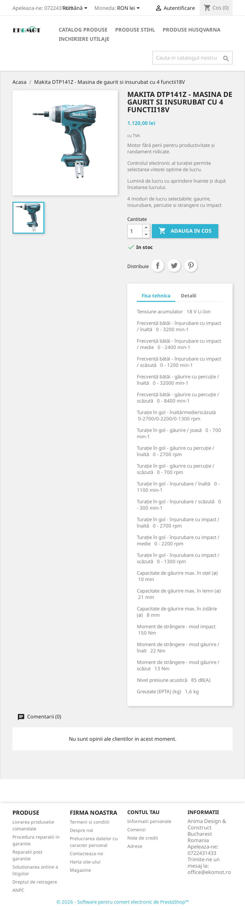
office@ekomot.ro (209, 872)
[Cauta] (192, 57)
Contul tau (143, 812)
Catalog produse (83, 29)
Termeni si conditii (89, 822)
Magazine (80, 870)
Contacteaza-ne (86, 853)
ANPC (18, 890)
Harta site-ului (85, 862)
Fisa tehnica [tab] (156, 295)
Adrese (134, 846)
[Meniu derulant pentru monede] (129, 8)
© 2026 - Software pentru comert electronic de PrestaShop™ (122, 902)
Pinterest (190, 265)
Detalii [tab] (188, 295)
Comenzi (136, 829)
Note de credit (142, 838)
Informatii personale (149, 821)
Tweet (174, 265)
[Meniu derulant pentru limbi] (76, 8)
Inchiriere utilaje (84, 38)
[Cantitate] (135, 231)
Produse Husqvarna (191, 29)
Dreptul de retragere (34, 882)
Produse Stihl (135, 29)
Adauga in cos (185, 231)
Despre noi (81, 830)
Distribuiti (157, 265)
